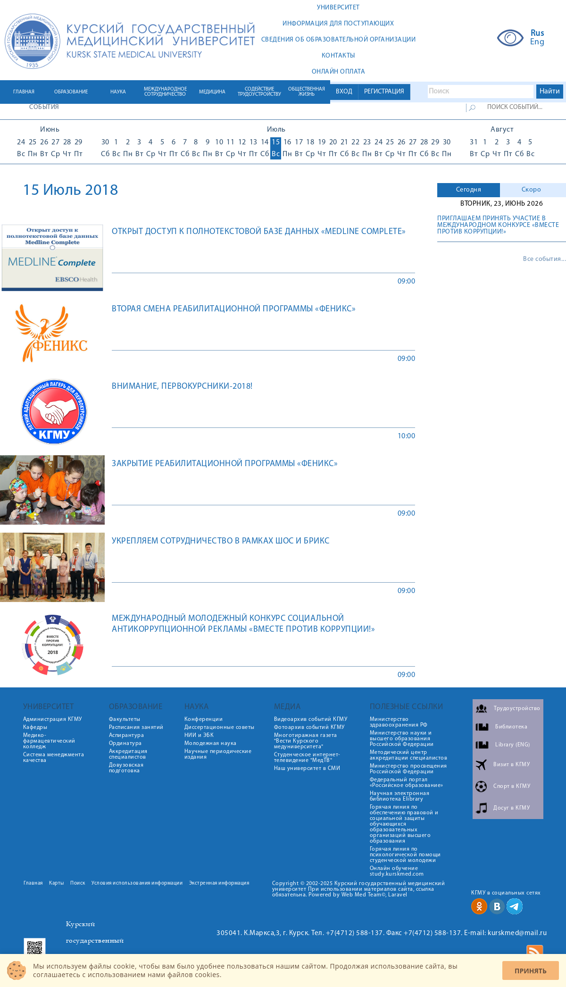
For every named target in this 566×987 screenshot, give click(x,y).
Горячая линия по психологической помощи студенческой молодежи (405, 854)
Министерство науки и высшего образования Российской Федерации (402, 738)
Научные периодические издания (218, 754)
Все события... (544, 259)
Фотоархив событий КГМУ (309, 727)
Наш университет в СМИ (307, 768)
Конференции (203, 719)
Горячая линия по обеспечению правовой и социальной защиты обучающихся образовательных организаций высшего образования (404, 824)
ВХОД (344, 91)
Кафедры (35, 727)
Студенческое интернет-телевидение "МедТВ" (307, 757)
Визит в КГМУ (511, 765)
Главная (33, 883)
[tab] (468, 190)
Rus (537, 34)
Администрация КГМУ (52, 719)
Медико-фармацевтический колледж (49, 741)
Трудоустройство (517, 708)
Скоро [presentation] (531, 189)
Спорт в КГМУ (511, 786)
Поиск (77, 883)
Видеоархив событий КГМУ (311, 719)
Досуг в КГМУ (511, 808)
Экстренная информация (219, 883)
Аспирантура (126, 735)
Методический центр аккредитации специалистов (409, 755)
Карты (56, 883)
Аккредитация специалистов (128, 754)
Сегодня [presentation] (469, 189)
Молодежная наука (210, 743)
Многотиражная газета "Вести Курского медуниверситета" (305, 741)
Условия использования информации (137, 883)
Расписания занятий (136, 727)
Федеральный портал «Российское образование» (406, 782)
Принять (531, 970)
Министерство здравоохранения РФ (399, 722)
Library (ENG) (512, 745)
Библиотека (511, 727)
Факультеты (125, 719)
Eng (537, 42)
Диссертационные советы (219, 727)
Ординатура (125, 743)
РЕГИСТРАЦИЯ (384, 91)
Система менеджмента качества (53, 757)
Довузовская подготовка (126, 768)
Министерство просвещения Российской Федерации (408, 769)
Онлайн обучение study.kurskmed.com (397, 871)
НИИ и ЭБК (199, 735)
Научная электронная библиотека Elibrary (400, 796)
